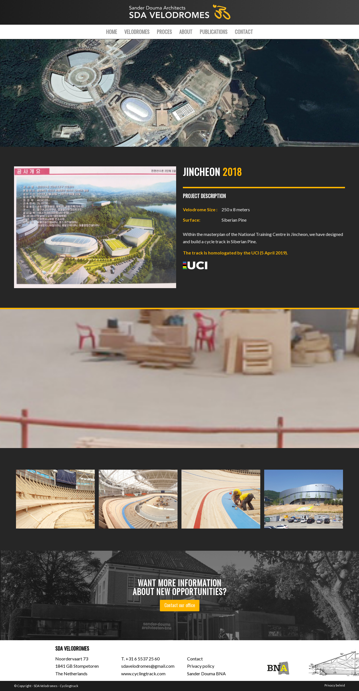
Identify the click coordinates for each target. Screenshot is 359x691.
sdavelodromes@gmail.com (147, 666)
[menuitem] (111, 32)
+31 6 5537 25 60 (143, 658)
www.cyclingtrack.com (143, 673)
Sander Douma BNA (206, 673)
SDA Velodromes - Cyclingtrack (56, 686)
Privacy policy (200, 666)
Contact (195, 658)
